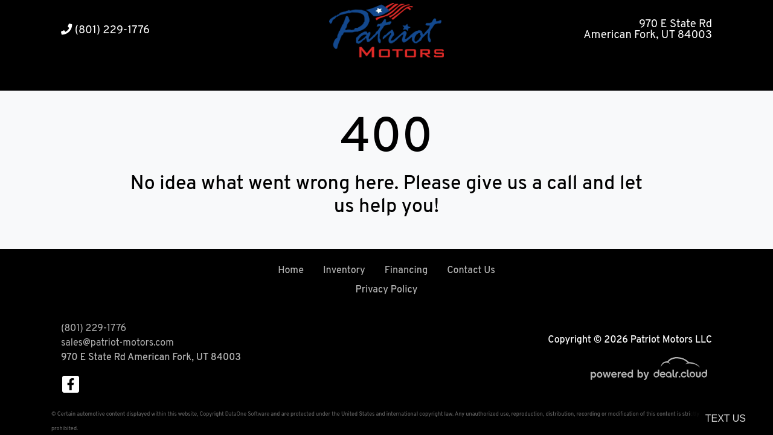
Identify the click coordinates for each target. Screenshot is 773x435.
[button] (350, 75)
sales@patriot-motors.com (117, 343)
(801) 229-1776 (105, 30)
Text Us (725, 418)
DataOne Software (247, 414)
